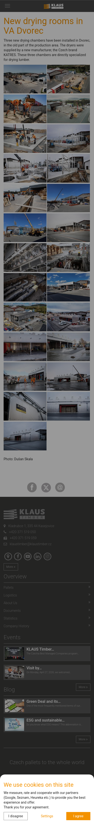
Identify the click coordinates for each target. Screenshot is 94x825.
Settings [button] (47, 816)
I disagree (15, 816)
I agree (78, 816)
